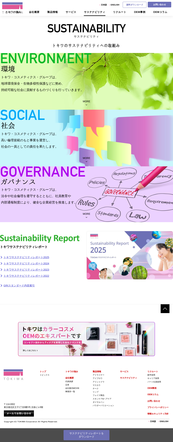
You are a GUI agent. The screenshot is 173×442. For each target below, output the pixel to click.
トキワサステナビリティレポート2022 (26, 275)
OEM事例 (151, 388)
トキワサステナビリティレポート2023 (26, 269)
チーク (96, 388)
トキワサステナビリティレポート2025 (26, 257)
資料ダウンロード (134, 5)
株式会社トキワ (13, 8)
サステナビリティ (128, 378)
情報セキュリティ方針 (158, 414)
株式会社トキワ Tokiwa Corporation (13, 374)
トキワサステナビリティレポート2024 (26, 263)
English (115, 5)
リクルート (152, 371)
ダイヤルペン (98, 402)
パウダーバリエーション (103, 405)
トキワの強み (71, 371)
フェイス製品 (98, 395)
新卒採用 (151, 375)
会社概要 (69, 378)
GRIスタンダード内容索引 (19, 285)
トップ (43, 371)
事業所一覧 (70, 391)
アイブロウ (97, 378)
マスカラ (96, 385)
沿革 (67, 385)
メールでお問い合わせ (19, 413)
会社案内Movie (72, 388)
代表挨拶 (69, 381)
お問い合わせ (159, 4)
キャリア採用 (153, 378)
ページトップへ (165, 308)
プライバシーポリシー (158, 407)
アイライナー (98, 375)
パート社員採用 (154, 382)
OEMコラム (153, 394)
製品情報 (97, 371)
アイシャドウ (98, 382)
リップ (96, 392)
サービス (124, 371)
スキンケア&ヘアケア (102, 399)
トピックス (44, 375)
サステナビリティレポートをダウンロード (86, 435)
